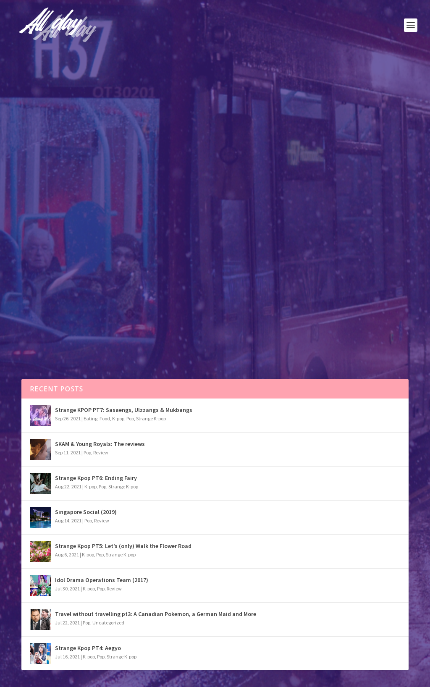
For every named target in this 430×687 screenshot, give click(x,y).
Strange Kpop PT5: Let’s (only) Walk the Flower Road (123, 546)
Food (105, 418)
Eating (90, 418)
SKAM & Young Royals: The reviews (100, 444)
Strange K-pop (151, 418)
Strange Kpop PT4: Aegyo (88, 648)
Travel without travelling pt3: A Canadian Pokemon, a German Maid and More (155, 614)
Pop (64, 218)
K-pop (118, 418)
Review (100, 452)
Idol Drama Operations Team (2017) (101, 580)
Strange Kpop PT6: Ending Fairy (96, 478)
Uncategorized (108, 622)
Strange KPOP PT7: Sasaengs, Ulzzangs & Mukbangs (123, 410)
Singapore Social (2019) (86, 512)
